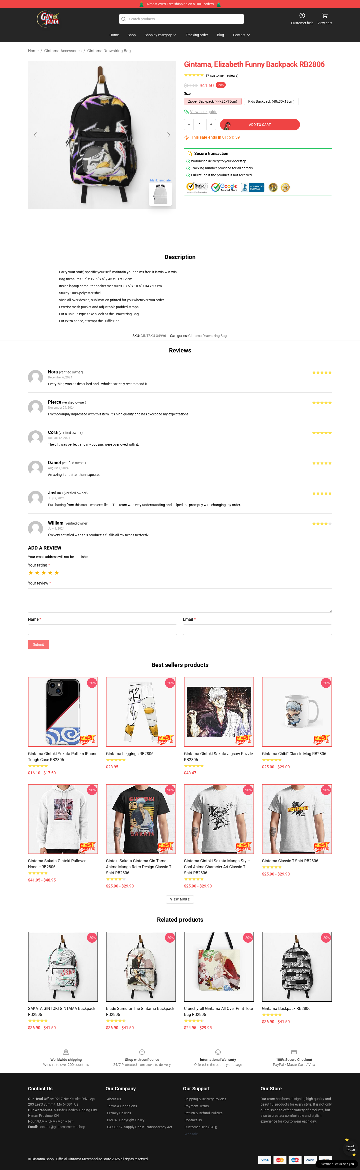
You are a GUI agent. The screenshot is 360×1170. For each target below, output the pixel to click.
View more (180, 899)
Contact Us (193, 1120)
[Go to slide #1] (89, 221)
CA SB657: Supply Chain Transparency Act (139, 1127)
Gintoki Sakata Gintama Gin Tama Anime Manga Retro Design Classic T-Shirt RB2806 (139, 867)
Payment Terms (196, 1106)
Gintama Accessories (63, 50)
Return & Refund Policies (203, 1113)
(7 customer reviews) (222, 75)
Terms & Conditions (122, 1106)
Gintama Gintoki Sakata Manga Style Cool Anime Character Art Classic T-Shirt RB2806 (217, 867)
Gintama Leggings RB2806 (130, 753)
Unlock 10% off (350, 1148)
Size (187, 93)
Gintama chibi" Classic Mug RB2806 (294, 753)
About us (114, 1099)
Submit (38, 644)
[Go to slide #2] (115, 221)
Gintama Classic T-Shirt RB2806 (290, 861)
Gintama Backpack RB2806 (286, 1008)
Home (33, 50)
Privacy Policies (119, 1113)
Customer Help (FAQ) (200, 1127)
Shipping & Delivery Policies (205, 1099)
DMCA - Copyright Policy (125, 1120)
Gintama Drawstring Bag (109, 50)
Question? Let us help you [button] (337, 1164)
